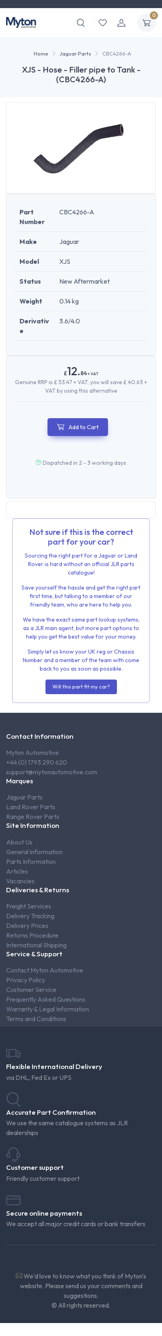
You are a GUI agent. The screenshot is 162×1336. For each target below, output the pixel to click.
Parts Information (31, 861)
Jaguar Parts (75, 53)
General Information (34, 852)
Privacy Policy (25, 980)
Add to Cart (78, 427)
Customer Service (31, 989)
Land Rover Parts (30, 807)
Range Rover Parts (32, 816)
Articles (17, 871)
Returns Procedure (32, 935)
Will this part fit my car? (81, 686)
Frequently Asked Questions (45, 999)
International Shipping (36, 945)
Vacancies (20, 881)
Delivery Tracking (30, 916)
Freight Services (28, 906)
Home (41, 53)
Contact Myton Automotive (44, 970)
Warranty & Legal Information (47, 1009)
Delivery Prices (27, 925)
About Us (19, 842)
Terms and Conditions (36, 1019)
